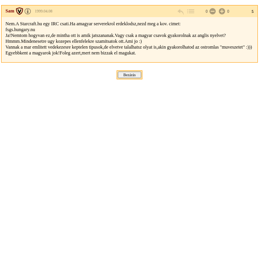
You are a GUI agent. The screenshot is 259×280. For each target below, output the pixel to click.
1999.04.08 (43, 11)
